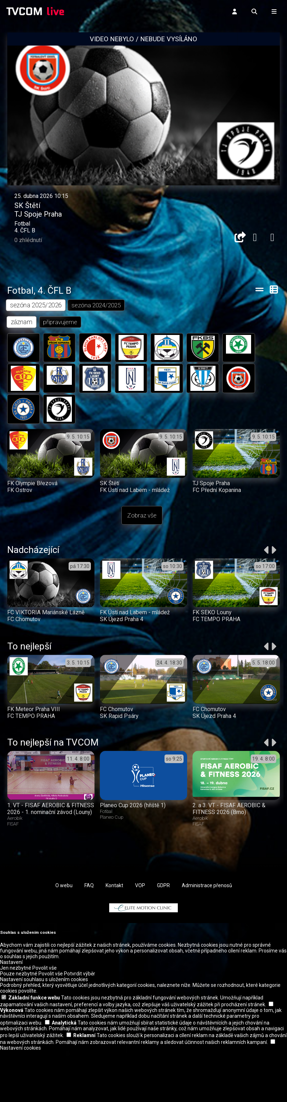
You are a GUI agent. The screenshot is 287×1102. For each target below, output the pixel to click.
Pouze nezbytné (18, 1025)
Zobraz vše (142, 541)
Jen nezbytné (15, 1019)
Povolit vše (44, 1019)
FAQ (89, 937)
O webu (64, 937)
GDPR (163, 937)
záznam (22, 347)
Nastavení (11, 1013)
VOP (140, 937)
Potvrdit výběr (79, 1025)
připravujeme (60, 347)
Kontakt (114, 937)
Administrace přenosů (207, 937)
